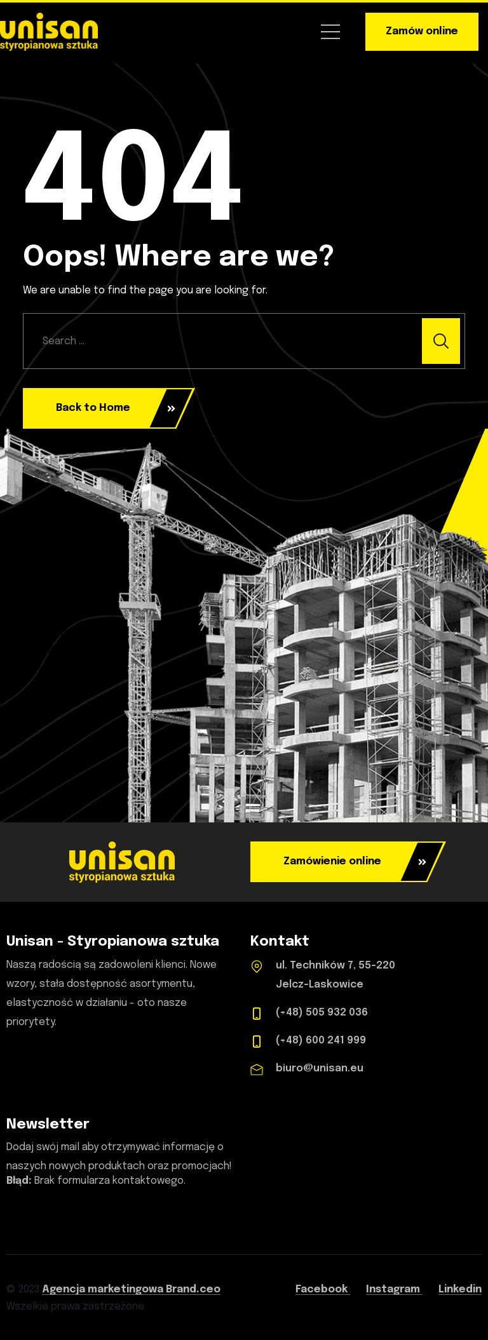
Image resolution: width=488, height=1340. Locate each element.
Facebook (322, 1289)
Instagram (394, 1289)
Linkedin (460, 1289)
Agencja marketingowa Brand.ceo (131, 1289)
